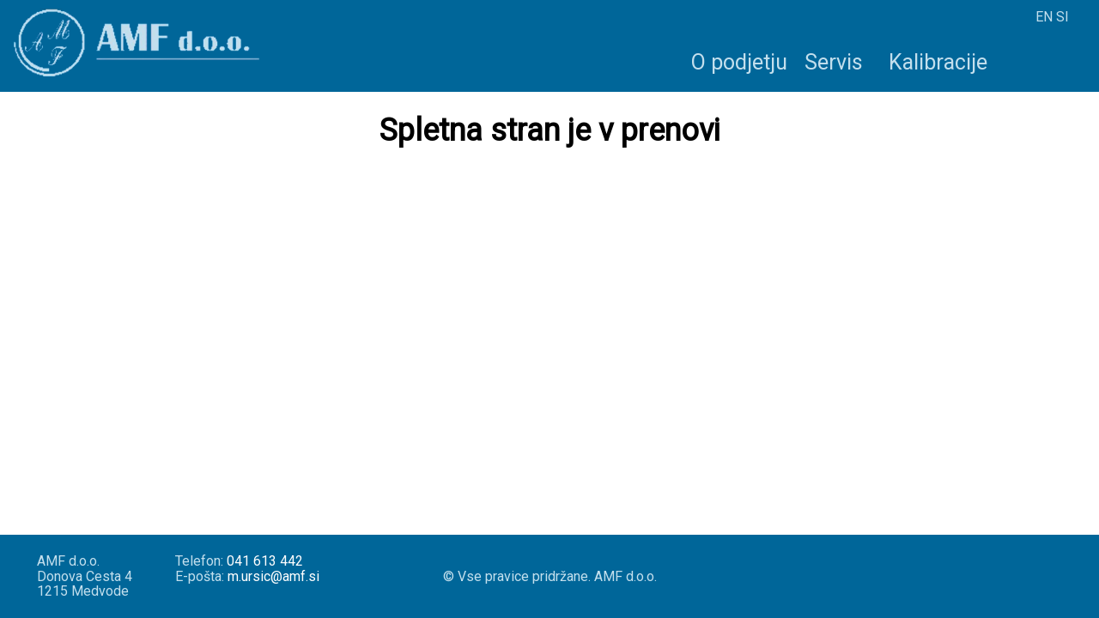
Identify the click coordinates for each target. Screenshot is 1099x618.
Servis (834, 62)
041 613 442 (265, 561)
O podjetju (739, 62)
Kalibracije (938, 62)
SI (1062, 17)
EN (1044, 17)
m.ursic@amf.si (273, 576)
